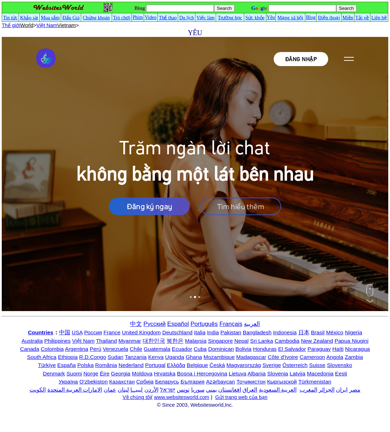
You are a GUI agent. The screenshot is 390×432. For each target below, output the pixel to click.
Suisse (317, 365)
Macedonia (320, 373)
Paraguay (319, 349)
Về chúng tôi (137, 397)
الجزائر (326, 390)
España (66, 365)
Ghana (194, 357)
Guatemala (157, 349)
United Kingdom (141, 332)
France (112, 332)
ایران (341, 390)
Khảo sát (29, 17)
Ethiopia (68, 357)
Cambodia (287, 341)
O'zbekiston (93, 382)
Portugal (155, 365)
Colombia (52, 349)
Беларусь (167, 382)
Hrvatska (164, 373)
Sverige (271, 365)
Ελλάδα (176, 365)
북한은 (175, 341)
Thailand (106, 341)
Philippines (57, 341)
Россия (93, 332)
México (334, 332)
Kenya (156, 357)
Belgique (197, 365)
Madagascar (251, 357)
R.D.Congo (92, 357)
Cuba (200, 349)
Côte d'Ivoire (283, 357)
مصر (354, 390)
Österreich (295, 365)
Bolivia (243, 349)
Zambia (354, 357)
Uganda (174, 357)
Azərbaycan (220, 382)
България (193, 382)
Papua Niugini (351, 341)
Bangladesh (257, 332)
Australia (32, 341)
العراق (249, 390)
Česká (217, 365)
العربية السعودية (278, 390)
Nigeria (353, 332)
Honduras (265, 349)
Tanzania (136, 357)
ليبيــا (136, 390)
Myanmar (129, 341)
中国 (64, 332)
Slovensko (339, 365)
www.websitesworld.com (181, 397)
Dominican (221, 349)
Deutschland (177, 332)
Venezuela (115, 349)
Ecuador (182, 349)
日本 (304, 332)
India (213, 332)
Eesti (341, 373)
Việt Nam (83, 341)
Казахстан (122, 382)
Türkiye (47, 365)
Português (204, 324)
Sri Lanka (261, 341)
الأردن (151, 390)
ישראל (167, 390)
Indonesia (285, 332)
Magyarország (243, 365)
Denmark (54, 373)
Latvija (297, 373)
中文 (136, 324)
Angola (334, 357)
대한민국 (154, 341)
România (106, 365)
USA (77, 332)
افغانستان (229, 390)
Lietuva (237, 373)
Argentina (76, 349)
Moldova (142, 373)
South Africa (42, 357)
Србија (145, 382)
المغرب (308, 390)
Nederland (131, 365)
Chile (136, 349)
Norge (90, 373)
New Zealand (317, 341)
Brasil (318, 332)
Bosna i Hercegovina (202, 373)
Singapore (220, 341)
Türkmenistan (314, 382)
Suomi (74, 373)
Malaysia (195, 341)
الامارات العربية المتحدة (74, 390)
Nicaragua (357, 349)
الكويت (38, 390)
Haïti (338, 349)
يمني (211, 390)
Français (231, 324)
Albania (256, 373)
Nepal (241, 341)
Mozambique (219, 357)
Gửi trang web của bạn (241, 397)
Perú (96, 349)
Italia (200, 332)
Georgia (120, 373)
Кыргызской (282, 382)
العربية (252, 324)
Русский (154, 324)
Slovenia (277, 373)
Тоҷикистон (251, 382)
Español (178, 324)
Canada (29, 349)
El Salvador (292, 349)
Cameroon (312, 357)
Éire (105, 373)
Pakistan (230, 332)
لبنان (123, 390)
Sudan (115, 357)
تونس (183, 390)
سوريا (197, 390)
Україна (68, 382)
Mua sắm (50, 17)
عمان (110, 390)
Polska (85, 365)
